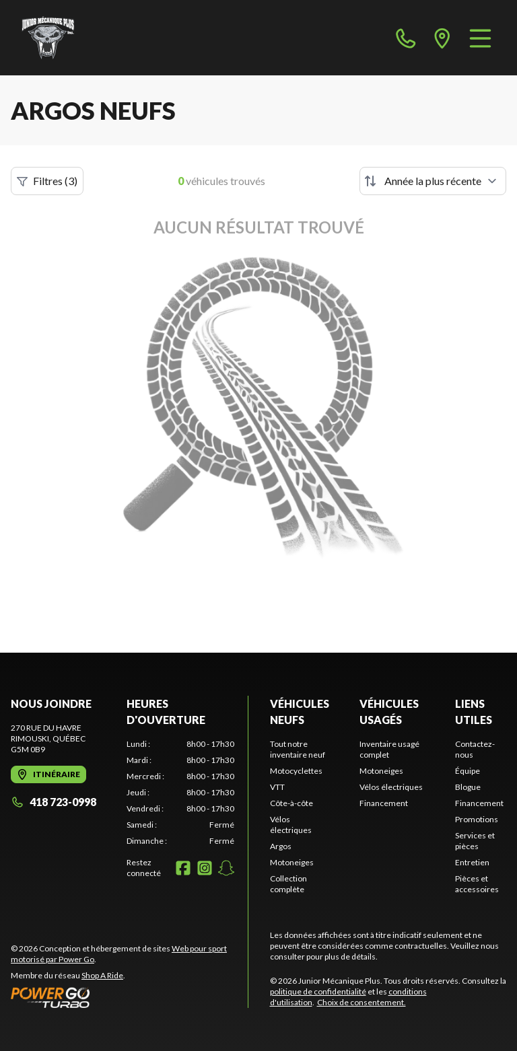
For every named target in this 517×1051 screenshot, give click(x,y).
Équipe (467, 771)
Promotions (476, 819)
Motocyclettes (296, 771)
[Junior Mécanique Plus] (48, 37)
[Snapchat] (226, 868)
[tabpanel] (180, 792)
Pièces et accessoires (477, 883)
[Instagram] (205, 868)
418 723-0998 (53, 801)
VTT (277, 787)
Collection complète (288, 883)
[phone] (406, 38)
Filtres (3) (47, 181)
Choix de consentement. (361, 1002)
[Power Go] (129, 997)
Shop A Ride (102, 975)
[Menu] (480, 37)
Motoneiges (292, 862)
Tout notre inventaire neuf (297, 749)
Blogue (468, 787)
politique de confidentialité (318, 991)
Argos (280, 846)
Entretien (472, 862)
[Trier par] (432, 181)
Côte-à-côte (291, 803)
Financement (383, 803)
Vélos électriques (291, 824)
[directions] (442, 38)
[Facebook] (183, 868)
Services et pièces (475, 840)
